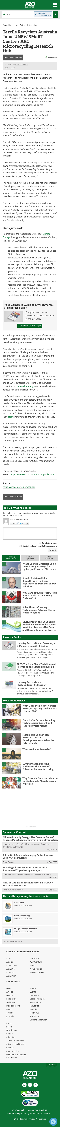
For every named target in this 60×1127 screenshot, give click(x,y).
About (9, 1023)
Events (33, 992)
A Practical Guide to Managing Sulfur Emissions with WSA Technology (29, 856)
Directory (10, 995)
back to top (52, 1065)
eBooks (9, 1012)
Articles (9, 992)
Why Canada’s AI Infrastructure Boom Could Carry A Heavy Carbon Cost (39, 595)
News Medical (36, 969)
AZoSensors (35, 958)
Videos (33, 988)
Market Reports (13, 1005)
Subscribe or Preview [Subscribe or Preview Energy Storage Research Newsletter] (23, 931)
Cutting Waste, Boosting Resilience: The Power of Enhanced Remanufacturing (38, 766)
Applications (35, 1002)
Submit (52, 550)
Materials (34, 1009)
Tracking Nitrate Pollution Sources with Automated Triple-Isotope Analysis (25, 869)
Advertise (10, 1037)
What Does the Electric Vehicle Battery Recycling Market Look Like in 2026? (39, 708)
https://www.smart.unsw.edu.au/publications (33, 474)
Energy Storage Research (25, 928)
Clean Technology (22, 915)
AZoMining (11, 976)
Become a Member (38, 1019)
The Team (34, 1016)
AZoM (8, 958)
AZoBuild (10, 972)
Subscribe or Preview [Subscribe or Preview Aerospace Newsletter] (23, 905)
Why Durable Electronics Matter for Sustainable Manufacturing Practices (40, 781)
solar (10, 416)
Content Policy (12, 1051)
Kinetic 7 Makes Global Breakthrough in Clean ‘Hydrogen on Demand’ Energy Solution (39, 582)
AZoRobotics (11, 965)
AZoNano (10, 962)
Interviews (34, 995)
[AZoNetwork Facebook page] (30, 1085)
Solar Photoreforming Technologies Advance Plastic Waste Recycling (38, 610)
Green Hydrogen (37, 999)
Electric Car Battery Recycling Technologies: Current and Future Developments (38, 723)
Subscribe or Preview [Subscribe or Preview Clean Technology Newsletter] (23, 918)
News (15, 25)
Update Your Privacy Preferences (30, 1119)
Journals (10, 1016)
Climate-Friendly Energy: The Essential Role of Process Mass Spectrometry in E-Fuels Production (30, 838)
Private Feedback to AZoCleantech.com (39, 546)
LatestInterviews (49, 558)
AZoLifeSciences (37, 972)
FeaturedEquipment (30, 558)
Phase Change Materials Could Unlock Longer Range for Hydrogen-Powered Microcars (39, 566)
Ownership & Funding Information (16, 1056)
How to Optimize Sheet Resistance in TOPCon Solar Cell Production (28, 884)
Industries (34, 1005)
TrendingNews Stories (11, 558)
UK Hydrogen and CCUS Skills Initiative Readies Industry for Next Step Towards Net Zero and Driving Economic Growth (39, 625)
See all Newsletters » (12, 941)
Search (9, 1026)
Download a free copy (30, 325)
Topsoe (11, 862)
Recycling (33, 25)
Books (9, 1009)
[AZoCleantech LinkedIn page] (24, 1085)
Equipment (11, 999)
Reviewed (52, 57)
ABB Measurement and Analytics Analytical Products (29, 874)
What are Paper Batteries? (36, 749)
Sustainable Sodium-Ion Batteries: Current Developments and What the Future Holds (38, 738)
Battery (23, 25)
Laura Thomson (21, 64)
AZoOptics (10, 969)
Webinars (10, 1002)
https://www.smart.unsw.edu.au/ (19, 486)
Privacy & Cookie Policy (16, 1044)
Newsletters (11, 1030)
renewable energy (26, 386)
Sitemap (10, 1047)
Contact (9, 1033)
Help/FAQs (34, 1012)
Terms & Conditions (15, 1040)
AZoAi (32, 965)
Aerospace (19, 902)
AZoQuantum (36, 962)
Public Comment (49, 543)
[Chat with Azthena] (53, 1122)
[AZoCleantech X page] (35, 1085)
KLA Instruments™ (15, 889)
